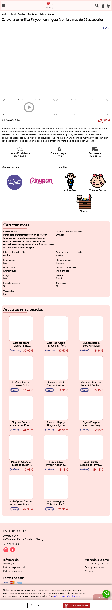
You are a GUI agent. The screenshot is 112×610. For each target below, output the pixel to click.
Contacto (89, 571)
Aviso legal (8, 563)
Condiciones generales (96, 563)
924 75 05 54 (14, 544)
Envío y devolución (94, 567)
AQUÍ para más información (68, 596)
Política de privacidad (14, 567)
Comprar (80, 605)
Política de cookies (12, 571)
